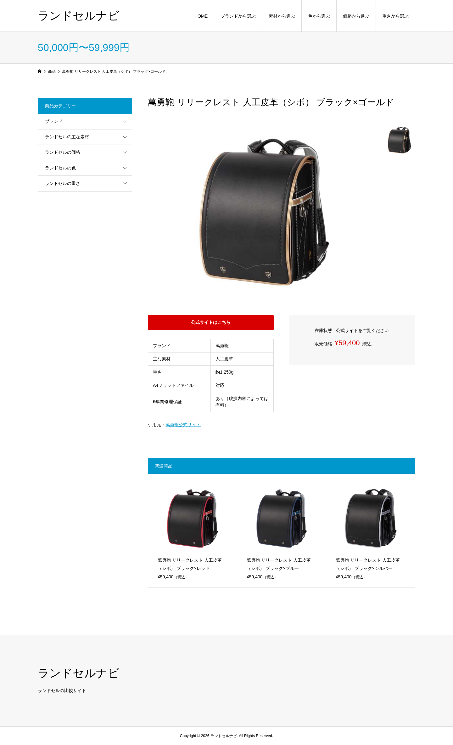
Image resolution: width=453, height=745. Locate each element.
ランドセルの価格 (62, 152)
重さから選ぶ (395, 16)
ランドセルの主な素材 (67, 136)
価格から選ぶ (356, 16)
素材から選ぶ (282, 16)
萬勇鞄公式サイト (183, 424)
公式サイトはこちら (211, 322)
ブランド (54, 121)
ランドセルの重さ (62, 183)
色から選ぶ (319, 16)
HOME (201, 16)
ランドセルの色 (60, 167)
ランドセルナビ (78, 15)
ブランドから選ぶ (238, 16)
